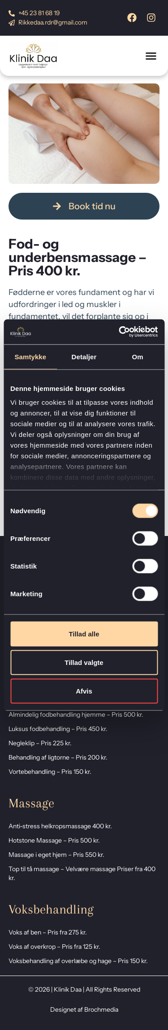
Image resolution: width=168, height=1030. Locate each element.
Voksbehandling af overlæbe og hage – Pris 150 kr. (78, 961)
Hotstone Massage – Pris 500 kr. (54, 840)
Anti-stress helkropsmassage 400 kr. (60, 826)
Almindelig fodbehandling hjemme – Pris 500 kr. (76, 714)
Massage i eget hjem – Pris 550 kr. (56, 855)
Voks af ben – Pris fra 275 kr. (48, 932)
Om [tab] (137, 356)
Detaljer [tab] (84, 356)
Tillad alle (84, 633)
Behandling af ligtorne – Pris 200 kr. (58, 757)
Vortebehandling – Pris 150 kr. (50, 772)
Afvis (84, 690)
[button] (150, 56)
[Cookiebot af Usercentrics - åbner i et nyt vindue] (120, 332)
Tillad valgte (84, 662)
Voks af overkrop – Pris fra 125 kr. (54, 947)
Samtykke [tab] (30, 356)
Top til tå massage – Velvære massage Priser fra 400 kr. (82, 873)
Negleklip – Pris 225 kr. (40, 743)
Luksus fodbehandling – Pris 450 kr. (58, 729)
